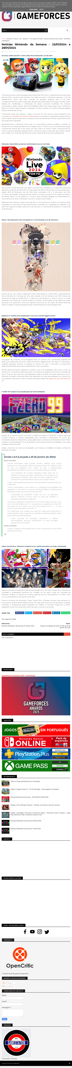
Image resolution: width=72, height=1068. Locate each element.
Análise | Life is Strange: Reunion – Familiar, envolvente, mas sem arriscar (35, 807)
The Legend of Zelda (36, 40)
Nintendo (10, 40)
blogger (66, 637)
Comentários (8, 988)
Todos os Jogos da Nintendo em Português (25, 784)
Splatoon (26, 40)
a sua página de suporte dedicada (23, 119)
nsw (20, 40)
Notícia (16, 40)
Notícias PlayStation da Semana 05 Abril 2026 (26, 823)
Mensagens (8, 985)
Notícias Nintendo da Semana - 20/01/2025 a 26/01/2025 (30, 799)
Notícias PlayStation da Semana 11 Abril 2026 (26, 831)
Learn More (33, 9)
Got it (41, 9)
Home (4, 40)
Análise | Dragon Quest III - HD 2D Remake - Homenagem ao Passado (35, 792)
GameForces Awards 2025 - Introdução (19, 678)
